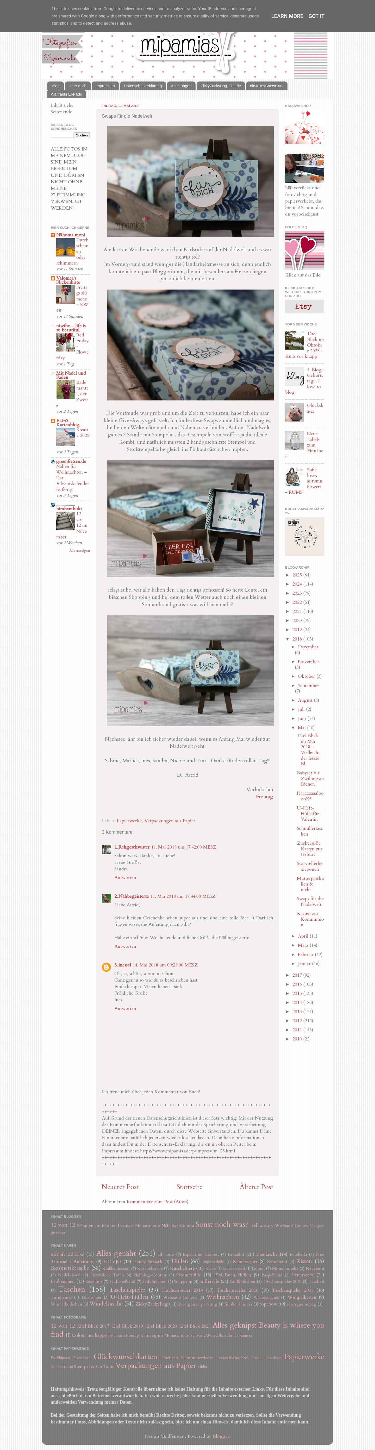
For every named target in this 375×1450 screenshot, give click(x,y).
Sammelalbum (62, 1366)
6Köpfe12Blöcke (67, 1254)
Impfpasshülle (213, 1261)
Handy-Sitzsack (147, 1262)
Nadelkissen (69, 1275)
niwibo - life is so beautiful (71, 328)
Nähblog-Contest (177, 1225)
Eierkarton (81, 1357)
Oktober (307, 676)
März (304, 945)
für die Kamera (238, 1304)
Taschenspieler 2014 (182, 1290)
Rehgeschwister (133, 847)
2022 (297, 602)
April (304, 936)
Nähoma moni (70, 235)
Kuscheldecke (150, 1268)
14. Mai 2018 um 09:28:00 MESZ (165, 965)
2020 (297, 620)
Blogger (221, 1436)
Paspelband (272, 1275)
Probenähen (63, 1281)
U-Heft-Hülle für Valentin (308, 814)
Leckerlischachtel (232, 1358)
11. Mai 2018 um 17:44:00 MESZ (182, 896)
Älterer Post (256, 1187)
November (308, 661)
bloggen (317, 1225)
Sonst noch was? (222, 1224)
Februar (306, 954)
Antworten (125, 877)
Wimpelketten (302, 1297)
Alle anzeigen (79, 550)
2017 (297, 975)
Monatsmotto (147, 1225)
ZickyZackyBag (151, 1304)
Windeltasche (106, 1304)
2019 (297, 629)
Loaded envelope (266, 1357)
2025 (297, 575)
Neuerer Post (120, 1187)
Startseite (189, 1187)
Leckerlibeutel (234, 1268)
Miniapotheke (285, 1268)
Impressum (105, 86)
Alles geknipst (235, 1325)
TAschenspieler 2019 (282, 1281)
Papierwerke (129, 821)
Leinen (258, 1268)
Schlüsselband (122, 1281)
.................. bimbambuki (69, 506)
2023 (297, 593)
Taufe (108, 1367)
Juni (302, 718)
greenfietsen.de (71, 461)
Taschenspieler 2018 (292, 1290)
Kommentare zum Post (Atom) (158, 1201)
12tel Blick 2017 (93, 1326)
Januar (305, 964)
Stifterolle (209, 1281)
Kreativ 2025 (82, 432)
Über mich (77, 86)
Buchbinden (60, 1357)
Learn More (287, 16)
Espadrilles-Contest (201, 1254)
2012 (297, 1021)
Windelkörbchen (66, 1304)
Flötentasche (265, 1254)
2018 (297, 639)
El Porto (166, 1254)
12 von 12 (63, 1225)
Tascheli (316, 1281)
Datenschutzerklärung (143, 86)
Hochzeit (169, 1358)
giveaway (58, 1232)
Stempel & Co (88, 1366)
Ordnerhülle (188, 1275)
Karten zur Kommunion (310, 919)
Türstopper (91, 1297)
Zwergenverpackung (197, 1304)
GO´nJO (112, 1261)
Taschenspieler (127, 1290)
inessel (124, 965)
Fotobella (298, 1254)
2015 (297, 993)
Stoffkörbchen (242, 1281)
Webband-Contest (292, 1225)
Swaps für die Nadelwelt (310, 901)
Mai (302, 728)
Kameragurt (245, 1261)
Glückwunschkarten (125, 1357)
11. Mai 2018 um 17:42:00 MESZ (183, 847)
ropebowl (269, 1304)
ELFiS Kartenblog (67, 422)
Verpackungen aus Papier (169, 821)
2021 (297, 611)
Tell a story (262, 1225)
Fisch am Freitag (123, 1335)
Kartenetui (277, 1262)
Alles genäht (116, 1253)
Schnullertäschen (310, 831)
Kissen (304, 1261)
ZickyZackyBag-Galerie (221, 86)
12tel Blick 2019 (127, 1326)
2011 (297, 1030)
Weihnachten (222, 1297)
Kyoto (210, 1268)
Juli (302, 709)
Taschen (71, 1289)
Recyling (93, 1281)
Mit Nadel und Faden (71, 375)
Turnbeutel (61, 1297)
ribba (202, 1367)
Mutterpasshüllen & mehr (310, 884)
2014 (297, 1002)
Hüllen (179, 1261)
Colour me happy (89, 1335)
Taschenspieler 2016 (237, 1290)
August (306, 700)
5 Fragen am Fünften (97, 1225)
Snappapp (183, 1281)
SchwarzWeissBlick (208, 1335)
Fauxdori (236, 1254)
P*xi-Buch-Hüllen (232, 1275)
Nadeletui (315, 1268)
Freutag (264, 796)
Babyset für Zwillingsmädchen (310, 778)
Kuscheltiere (182, 1268)
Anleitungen (181, 86)
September (308, 685)
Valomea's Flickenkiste (68, 280)
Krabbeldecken (116, 1268)
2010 (297, 1039)
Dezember (308, 647)
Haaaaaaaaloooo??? (310, 796)
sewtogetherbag (301, 1304)
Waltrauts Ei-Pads (66, 94)
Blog (56, 86)
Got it (317, 16)
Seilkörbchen (154, 1281)
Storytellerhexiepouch (309, 866)
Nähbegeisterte (133, 896)
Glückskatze (315, 408)
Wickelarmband (266, 1297)
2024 (297, 584)
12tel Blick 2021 (195, 1326)
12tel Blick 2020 (161, 1326)
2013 (297, 1011)
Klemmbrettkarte (197, 1358)
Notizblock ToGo (107, 1275)
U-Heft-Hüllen (129, 1297)
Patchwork (303, 1275)
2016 (297, 984)
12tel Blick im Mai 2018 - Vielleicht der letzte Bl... (308, 749)
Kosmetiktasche (70, 1268)
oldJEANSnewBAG (266, 86)
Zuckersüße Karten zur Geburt (309, 849)
